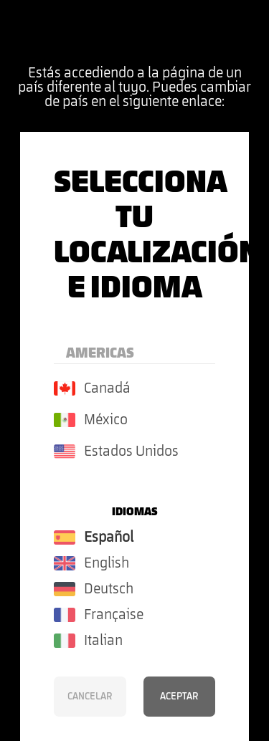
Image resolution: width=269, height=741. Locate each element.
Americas (100, 353)
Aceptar (179, 697)
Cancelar (89, 697)
